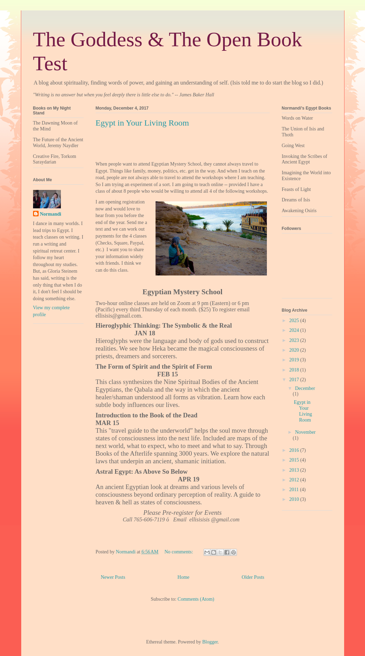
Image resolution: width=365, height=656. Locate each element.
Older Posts (253, 577)
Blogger (209, 642)
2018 (294, 370)
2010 (294, 499)
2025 (294, 320)
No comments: (180, 551)
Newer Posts (113, 577)
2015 (294, 460)
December (305, 388)
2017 (294, 379)
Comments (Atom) (195, 599)
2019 (294, 359)
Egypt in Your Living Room (142, 122)
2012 (294, 479)
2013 (294, 470)
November (305, 432)
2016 (294, 450)
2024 (294, 330)
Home (183, 577)
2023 (294, 340)
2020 (294, 350)
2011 (294, 489)
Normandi (50, 214)
